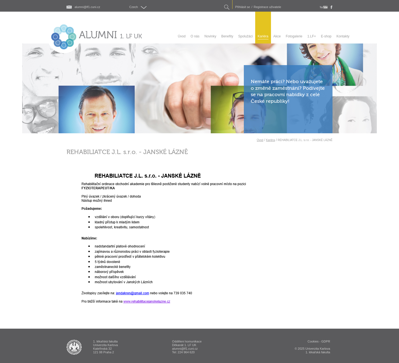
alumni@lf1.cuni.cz (87, 7)
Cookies (313, 341)
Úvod (260, 140)
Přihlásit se (242, 7)
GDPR (325, 341)
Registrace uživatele (267, 7)
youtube (324, 7)
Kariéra (270, 140)
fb (331, 7)
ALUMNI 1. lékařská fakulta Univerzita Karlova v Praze (74, 347)
